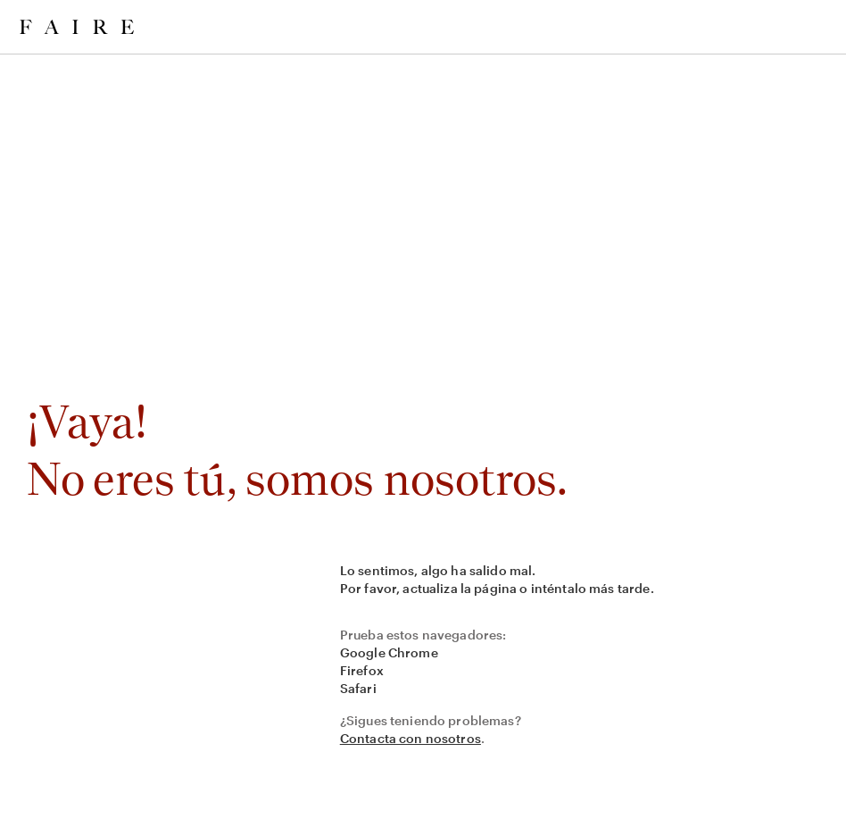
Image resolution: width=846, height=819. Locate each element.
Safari (358, 688)
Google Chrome (389, 652)
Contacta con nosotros (410, 738)
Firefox (362, 670)
